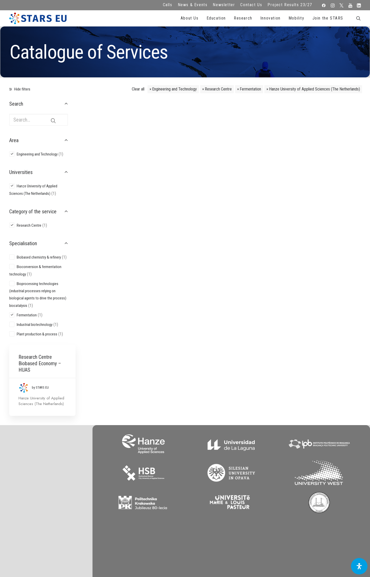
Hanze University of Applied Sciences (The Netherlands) (314, 89)
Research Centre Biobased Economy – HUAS (117, 119)
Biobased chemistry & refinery (39, 257)
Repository (231, 474)
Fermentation (250, 89)
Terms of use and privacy (139, 488)
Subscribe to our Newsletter (324, 480)
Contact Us (251, 4)
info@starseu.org (46, 474)
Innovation (270, 18)
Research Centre (218, 89)
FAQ (139, 474)
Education (216, 18)
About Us (190, 18)
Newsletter (224, 4)
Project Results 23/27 (289, 4)
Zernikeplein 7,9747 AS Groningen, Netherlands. (46, 481)
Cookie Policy (138, 495)
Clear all (138, 89)
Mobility (296, 18)
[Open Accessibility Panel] (359, 566)
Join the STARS (327, 18)
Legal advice (139, 481)
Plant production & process (37, 334)
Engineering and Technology (174, 89)
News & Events (193, 4)
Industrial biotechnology (34, 324)
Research (243, 18)
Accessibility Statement (139, 502)
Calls (167, 4)
